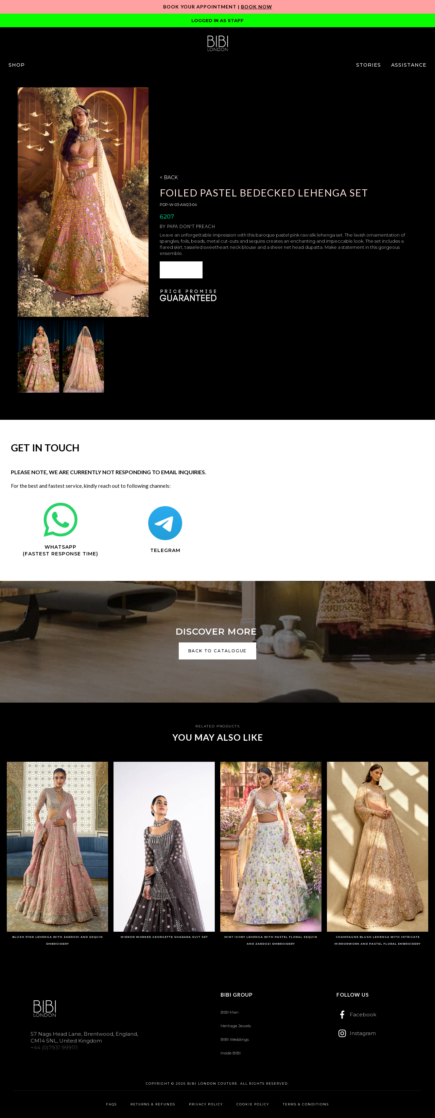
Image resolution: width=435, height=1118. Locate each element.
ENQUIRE (181, 269)
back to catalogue (217, 650)
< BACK (169, 177)
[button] (16, 64)
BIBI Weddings (235, 1039)
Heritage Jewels (236, 1025)
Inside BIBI (231, 1052)
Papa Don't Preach (191, 226)
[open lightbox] (83, 201)
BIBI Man (230, 1012)
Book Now (256, 7)
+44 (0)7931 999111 (54, 1047)
